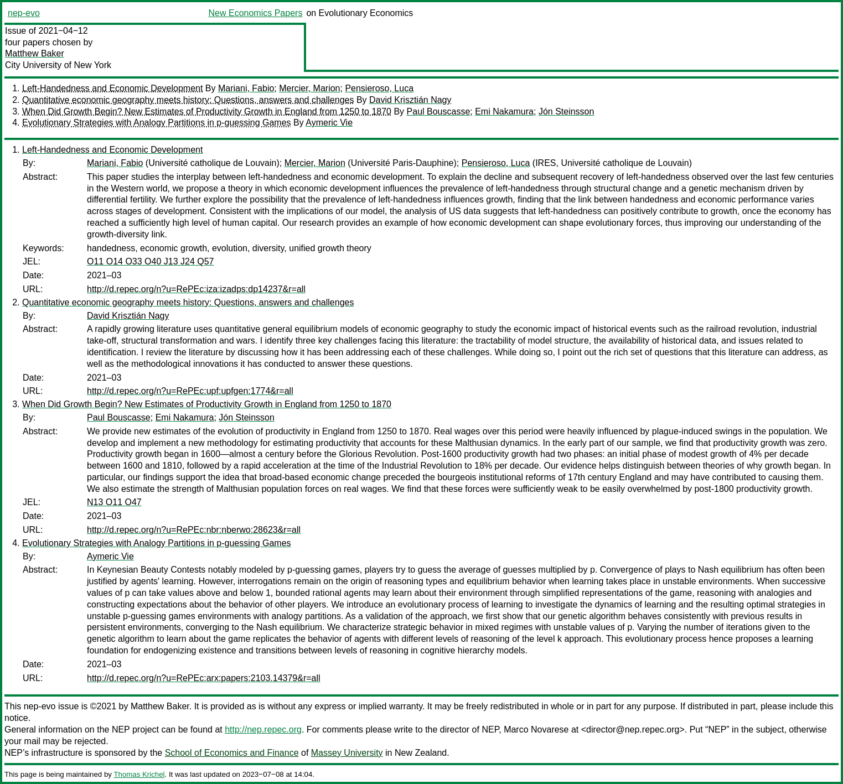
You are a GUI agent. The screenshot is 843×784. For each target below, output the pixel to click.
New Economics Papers (256, 13)
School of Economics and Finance (232, 752)
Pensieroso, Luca (379, 88)
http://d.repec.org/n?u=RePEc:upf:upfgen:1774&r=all (190, 391)
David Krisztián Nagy (410, 100)
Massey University (347, 752)
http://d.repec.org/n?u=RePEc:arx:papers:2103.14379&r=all (203, 678)
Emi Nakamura (504, 111)
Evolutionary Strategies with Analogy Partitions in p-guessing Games (156, 122)
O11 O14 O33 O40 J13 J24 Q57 (150, 261)
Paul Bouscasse (438, 111)
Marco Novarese (536, 729)
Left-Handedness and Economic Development (112, 88)
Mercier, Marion (309, 88)
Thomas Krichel (138, 774)
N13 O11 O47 (114, 502)
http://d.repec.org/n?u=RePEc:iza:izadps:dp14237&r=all (196, 289)
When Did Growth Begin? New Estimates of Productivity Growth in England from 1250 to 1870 (206, 111)
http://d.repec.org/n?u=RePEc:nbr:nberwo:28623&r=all (194, 529)
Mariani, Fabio (246, 88)
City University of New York (58, 65)
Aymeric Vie (329, 122)
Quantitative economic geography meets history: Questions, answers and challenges (188, 100)
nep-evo (24, 13)
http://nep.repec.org (263, 729)
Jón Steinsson (566, 111)
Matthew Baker (34, 53)
